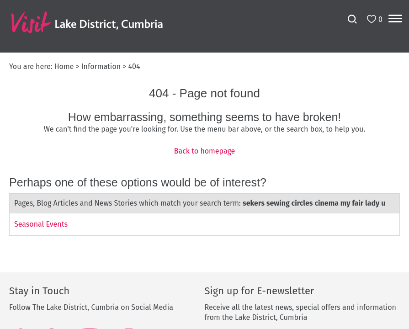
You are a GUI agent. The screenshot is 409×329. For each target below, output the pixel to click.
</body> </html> (204, 164)
